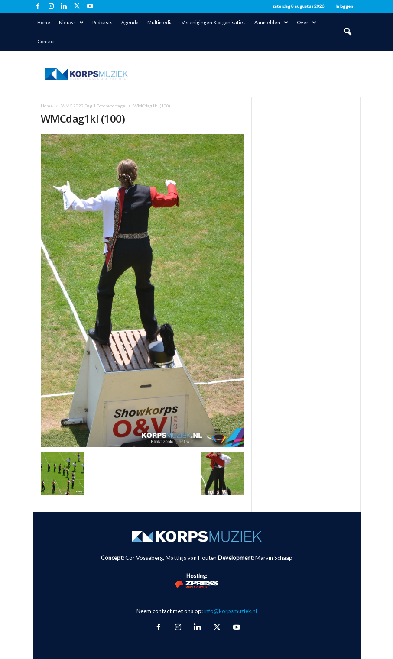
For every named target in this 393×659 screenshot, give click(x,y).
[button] (347, 32)
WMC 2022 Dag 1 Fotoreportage (93, 105)
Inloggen (344, 6)
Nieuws (71, 22)
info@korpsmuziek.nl (230, 610)
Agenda (130, 22)
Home (43, 22)
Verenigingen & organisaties (214, 22)
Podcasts (102, 22)
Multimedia (160, 22)
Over (306, 22)
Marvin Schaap (273, 557)
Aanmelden (271, 22)
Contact (46, 41)
